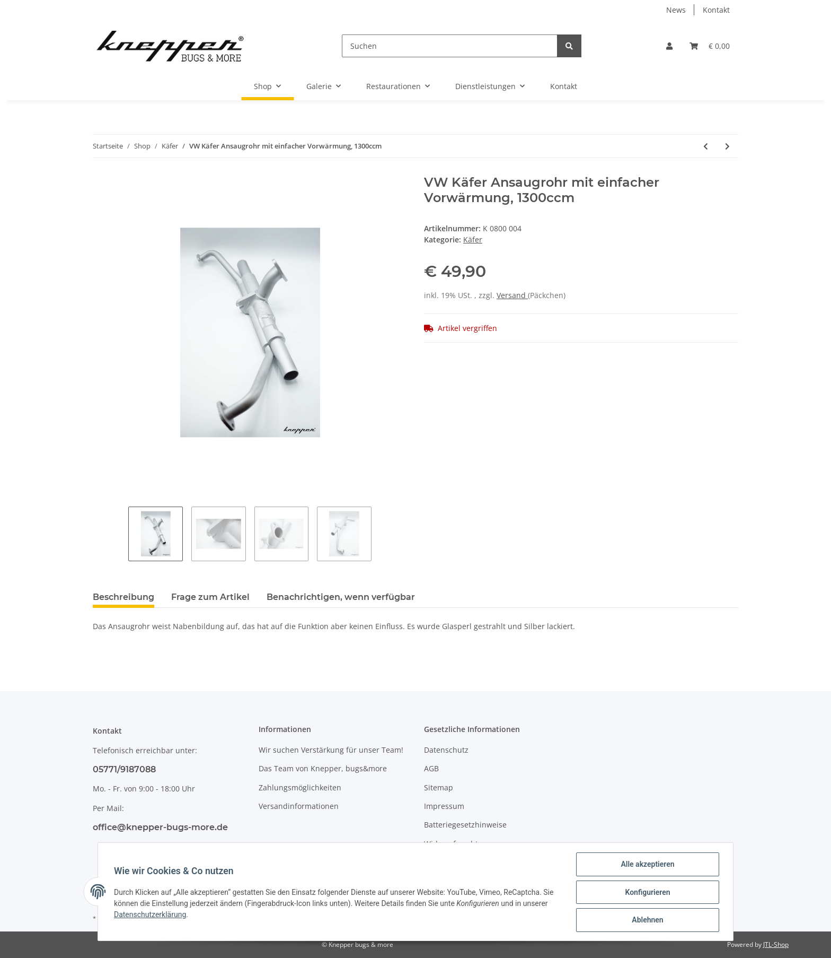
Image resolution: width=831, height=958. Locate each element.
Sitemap (438, 787)
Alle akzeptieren (646, 865)
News (676, 10)
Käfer (472, 239)
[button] (669, 46)
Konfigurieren (646, 893)
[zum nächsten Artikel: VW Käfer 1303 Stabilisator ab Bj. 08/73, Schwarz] (727, 146)
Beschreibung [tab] (123, 597)
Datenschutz (446, 750)
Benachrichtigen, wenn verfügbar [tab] (341, 597)
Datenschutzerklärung (151, 915)
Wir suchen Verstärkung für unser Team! (331, 750)
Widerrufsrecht (451, 844)
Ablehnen (646, 920)
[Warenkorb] (709, 46)
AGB (431, 768)
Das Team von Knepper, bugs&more (323, 768)
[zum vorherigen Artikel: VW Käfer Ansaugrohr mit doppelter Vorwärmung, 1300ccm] (706, 146)
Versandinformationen (299, 806)
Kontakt (716, 10)
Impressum (444, 806)
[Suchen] (450, 45)
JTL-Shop (776, 944)
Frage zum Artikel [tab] (210, 597)
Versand (512, 295)
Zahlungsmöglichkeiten (300, 787)
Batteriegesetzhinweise (465, 825)
